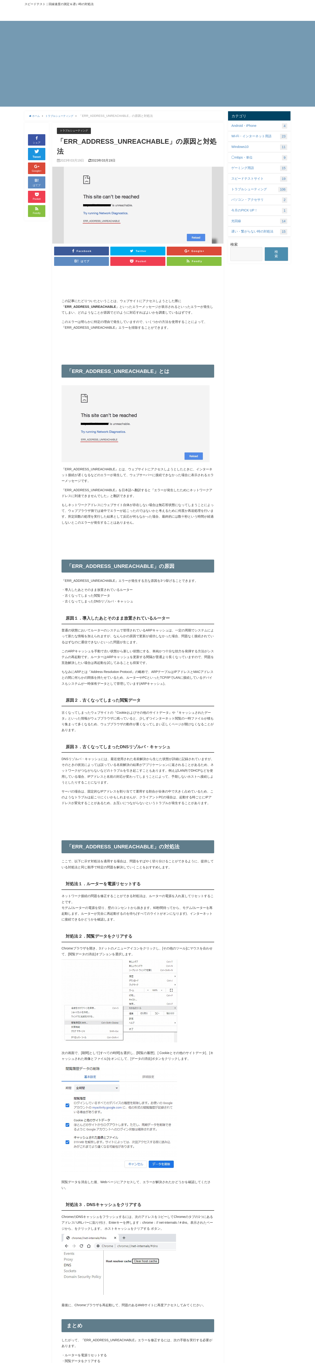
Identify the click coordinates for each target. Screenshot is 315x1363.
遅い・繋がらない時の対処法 (259, 232)
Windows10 (259, 147)
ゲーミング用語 (259, 168)
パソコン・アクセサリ (259, 200)
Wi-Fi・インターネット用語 (259, 136)
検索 (234, 244)
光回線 (259, 221)
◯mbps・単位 (259, 158)
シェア (36, 139)
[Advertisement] (157, 53)
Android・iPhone (259, 126)
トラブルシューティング (76, 130)
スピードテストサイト (259, 179)
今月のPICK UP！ (259, 210)
